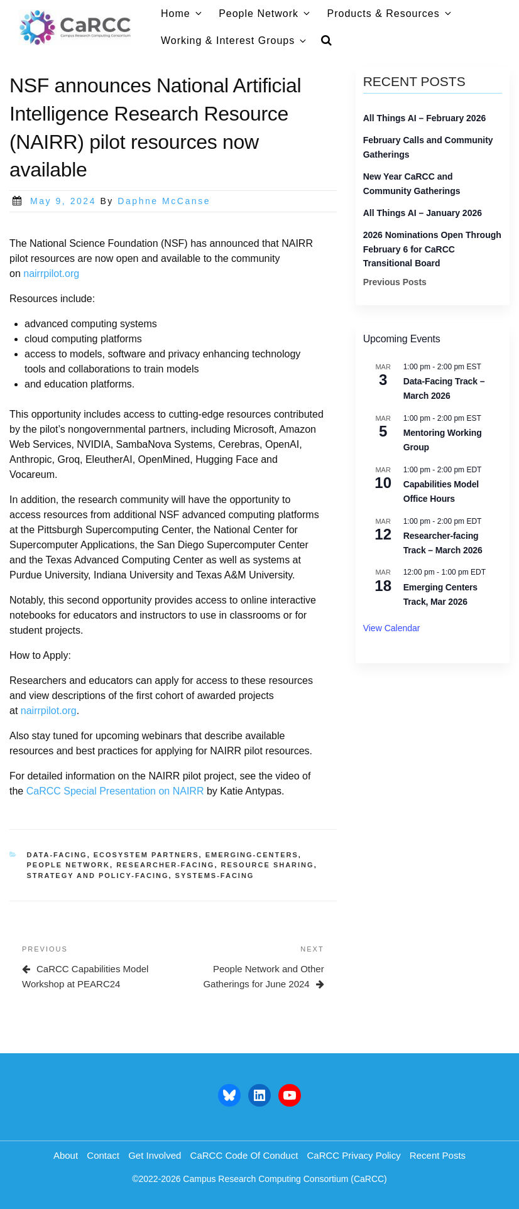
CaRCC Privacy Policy (353, 1155)
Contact (103, 1155)
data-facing (57, 855)
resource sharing (267, 865)
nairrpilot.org (51, 273)
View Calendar (391, 628)
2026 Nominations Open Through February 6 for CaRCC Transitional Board (432, 249)
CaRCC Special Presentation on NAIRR (115, 791)
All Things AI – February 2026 (424, 118)
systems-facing (214, 875)
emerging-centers (251, 855)
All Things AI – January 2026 (422, 213)
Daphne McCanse (163, 201)
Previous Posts (395, 282)
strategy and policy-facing (98, 875)
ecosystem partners (146, 855)
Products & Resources (390, 13)
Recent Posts (438, 1155)
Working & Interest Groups (234, 40)
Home (182, 13)
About (65, 1155)
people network (69, 865)
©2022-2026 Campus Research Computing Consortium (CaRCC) (259, 1179)
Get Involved (154, 1155)
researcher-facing (165, 865)
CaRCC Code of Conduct (244, 1155)
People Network (265, 13)
